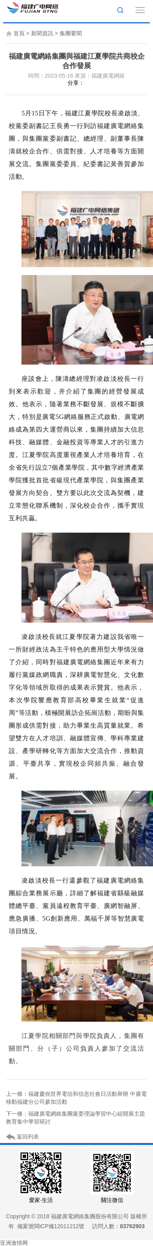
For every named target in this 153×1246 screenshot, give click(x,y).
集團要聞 (71, 33)
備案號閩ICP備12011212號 (51, 1226)
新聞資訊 (42, 33)
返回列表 (22, 1137)
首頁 (19, 33)
